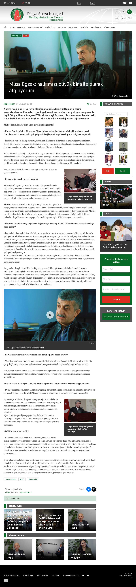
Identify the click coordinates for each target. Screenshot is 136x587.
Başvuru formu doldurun (116, 316)
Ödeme (116, 299)
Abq (123, 18)
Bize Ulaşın (28, 575)
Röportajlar (109, 27)
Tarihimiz (84, 27)
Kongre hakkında (17, 27)
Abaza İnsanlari (35, 27)
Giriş (79, 3)
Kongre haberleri (71, 575)
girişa (7, 492)
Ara (129, 18)
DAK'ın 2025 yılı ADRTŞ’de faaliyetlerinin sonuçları (115, 245)
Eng (123, 12)
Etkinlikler (50, 27)
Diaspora (73, 27)
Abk (117, 18)
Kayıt (92, 3)
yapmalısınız (26, 492)
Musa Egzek (16, 35)
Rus (117, 12)
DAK (25, 35)
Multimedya (96, 27)
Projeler (62, 27)
